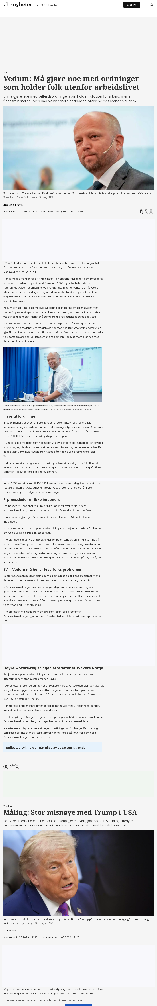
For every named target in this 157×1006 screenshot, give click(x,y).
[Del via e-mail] (151, 211)
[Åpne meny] (144, 5)
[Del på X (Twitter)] (146, 211)
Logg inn (131, 4)
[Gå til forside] (31, 4)
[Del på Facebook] (141, 211)
